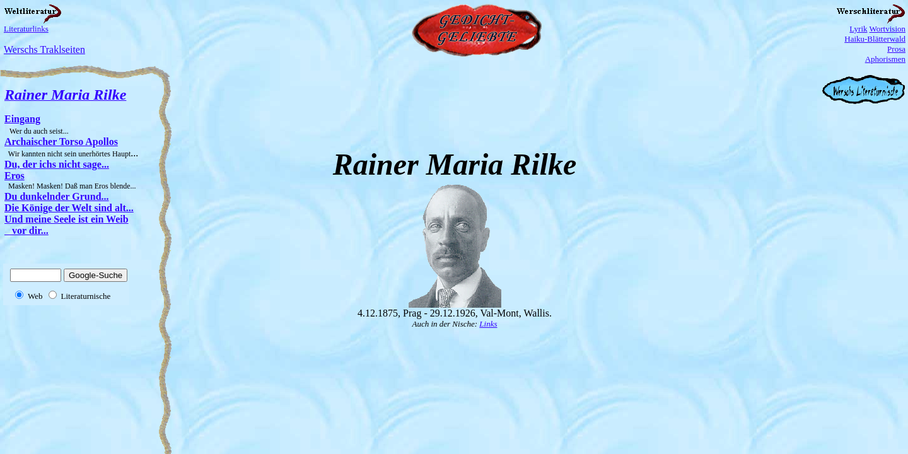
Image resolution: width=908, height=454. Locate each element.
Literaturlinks (26, 28)
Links (488, 324)
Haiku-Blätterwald (874, 39)
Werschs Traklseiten (44, 49)
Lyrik (858, 28)
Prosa (896, 49)
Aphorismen (885, 59)
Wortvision (887, 28)
